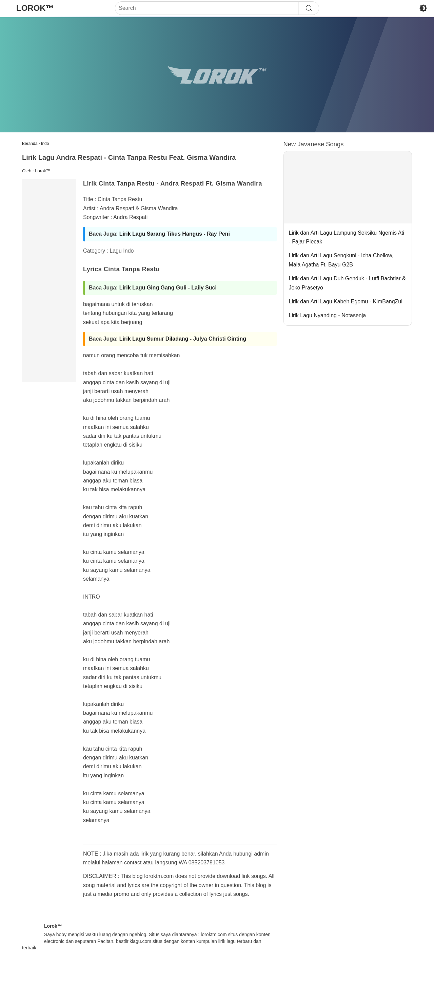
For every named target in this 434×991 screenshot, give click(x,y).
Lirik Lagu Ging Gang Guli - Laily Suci (168, 287)
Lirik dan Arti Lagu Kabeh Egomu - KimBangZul (345, 301)
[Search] (206, 8)
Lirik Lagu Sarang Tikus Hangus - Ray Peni (174, 234)
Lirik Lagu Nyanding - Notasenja (327, 315)
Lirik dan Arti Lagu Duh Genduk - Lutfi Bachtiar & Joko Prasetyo (347, 283)
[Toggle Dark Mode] (423, 8)
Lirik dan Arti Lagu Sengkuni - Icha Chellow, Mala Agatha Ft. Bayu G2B (341, 260)
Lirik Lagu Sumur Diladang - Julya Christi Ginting (182, 339)
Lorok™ (35, 8)
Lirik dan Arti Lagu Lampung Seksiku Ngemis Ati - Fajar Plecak (347, 237)
